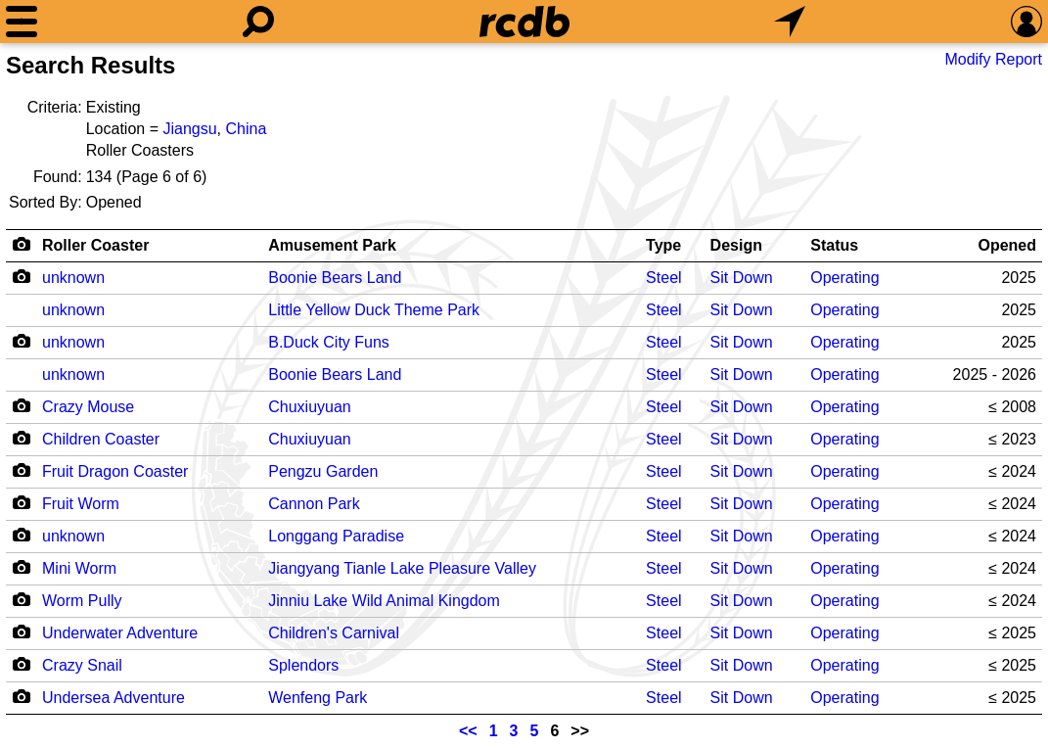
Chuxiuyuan (309, 406)
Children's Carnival (333, 633)
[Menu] (21, 21)
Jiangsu (189, 128)
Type (663, 245)
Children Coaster (100, 439)
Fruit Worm (80, 503)
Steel (663, 277)
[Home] (524, 21)
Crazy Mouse (88, 406)
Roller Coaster (95, 245)
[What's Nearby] (789, 21)
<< (468, 731)
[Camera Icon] (21, 276)
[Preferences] (1026, 21)
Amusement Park (332, 245)
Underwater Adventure (120, 633)
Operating (844, 277)
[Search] (258, 21)
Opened (1007, 245)
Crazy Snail (82, 665)
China (245, 128)
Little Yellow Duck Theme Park (373, 310)
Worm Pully (82, 600)
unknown (73, 277)
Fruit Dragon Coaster (115, 471)
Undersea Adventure (113, 697)
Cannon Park (313, 503)
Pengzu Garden (323, 471)
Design (736, 245)
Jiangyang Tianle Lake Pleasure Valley (402, 568)
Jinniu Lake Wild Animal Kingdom (384, 600)
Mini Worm (79, 568)
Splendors (303, 665)
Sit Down (741, 277)
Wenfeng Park (317, 697)
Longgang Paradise (336, 536)
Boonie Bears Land (334, 277)
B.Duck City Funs (328, 342)
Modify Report (993, 59)
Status (834, 245)
